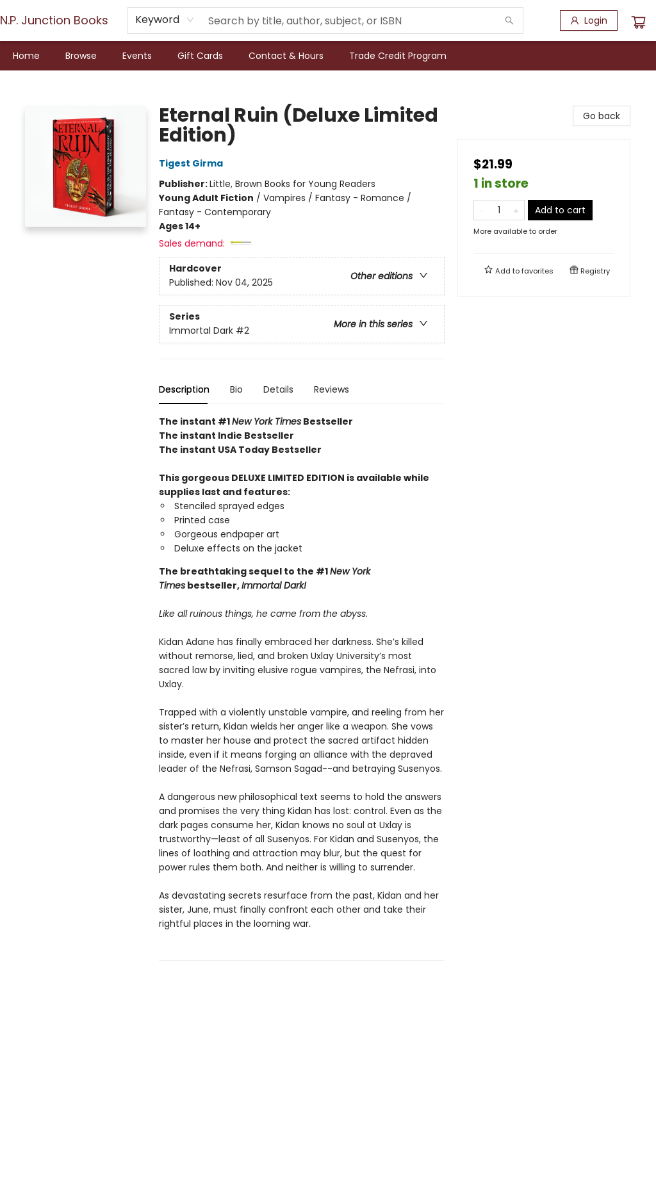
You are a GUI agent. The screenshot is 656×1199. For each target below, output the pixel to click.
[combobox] (165, 20)
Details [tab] (278, 389)
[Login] (589, 20)
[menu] (328, 55)
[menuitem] (26, 55)
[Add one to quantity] (516, 210)
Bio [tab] (236, 389)
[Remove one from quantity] (482, 210)
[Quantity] (499, 210)
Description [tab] (184, 389)
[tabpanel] (302, 687)
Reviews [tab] (331, 389)
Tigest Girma (193, 163)
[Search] (509, 20)
